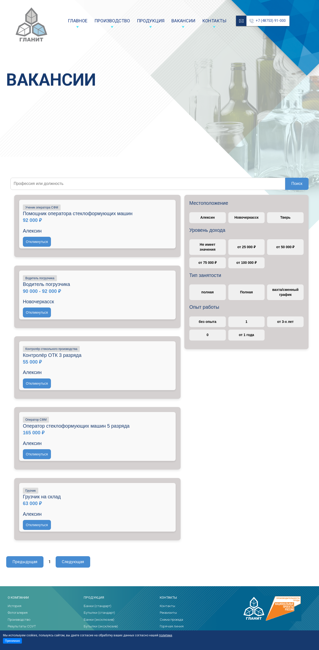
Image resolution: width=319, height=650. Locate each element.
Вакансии (183, 20)
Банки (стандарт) (97, 606)
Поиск (296, 183)
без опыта (207, 322)
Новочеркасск (246, 217)
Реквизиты (168, 613)
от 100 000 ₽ (246, 263)
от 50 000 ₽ (285, 247)
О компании (18, 597)
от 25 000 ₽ (246, 247)
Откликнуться (37, 242)
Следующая (73, 561)
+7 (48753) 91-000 (271, 20)
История (14, 606)
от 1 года (246, 335)
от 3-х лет (285, 322)
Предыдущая (24, 561)
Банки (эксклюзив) (99, 619)
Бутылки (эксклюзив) (101, 626)
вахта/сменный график (285, 292)
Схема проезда (171, 619)
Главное (77, 20)
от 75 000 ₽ (207, 263)
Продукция (150, 20)
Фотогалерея (18, 613)
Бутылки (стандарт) (99, 613)
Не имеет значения (207, 246)
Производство (112, 20)
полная (207, 292)
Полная (246, 292)
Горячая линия (172, 626)
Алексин (207, 217)
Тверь (285, 217)
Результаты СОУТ (22, 626)
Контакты (214, 20)
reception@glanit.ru (241, 21)
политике (165, 635)
